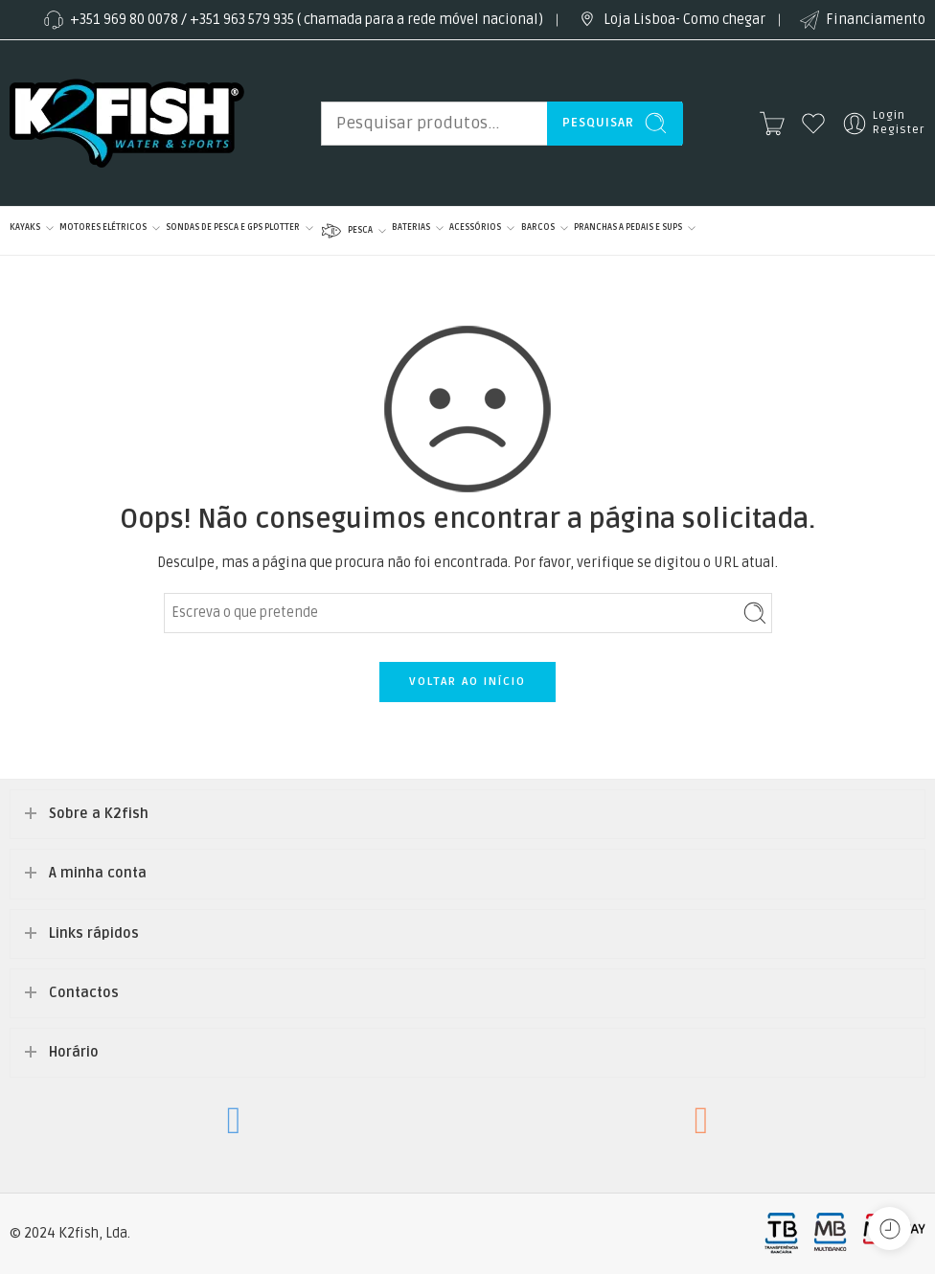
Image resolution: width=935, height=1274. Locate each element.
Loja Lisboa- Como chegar (670, 20)
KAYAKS (25, 228)
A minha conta (98, 873)
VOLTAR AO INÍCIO (467, 681)
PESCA (346, 230)
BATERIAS (411, 228)
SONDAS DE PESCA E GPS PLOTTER (233, 228)
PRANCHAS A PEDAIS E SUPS (628, 228)
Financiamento (861, 20)
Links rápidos (94, 933)
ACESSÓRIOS (475, 228)
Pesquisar (615, 123)
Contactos (84, 993)
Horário (74, 1052)
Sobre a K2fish (98, 814)
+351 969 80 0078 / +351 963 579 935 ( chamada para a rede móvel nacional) (292, 20)
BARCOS (538, 228)
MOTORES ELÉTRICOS (103, 228)
